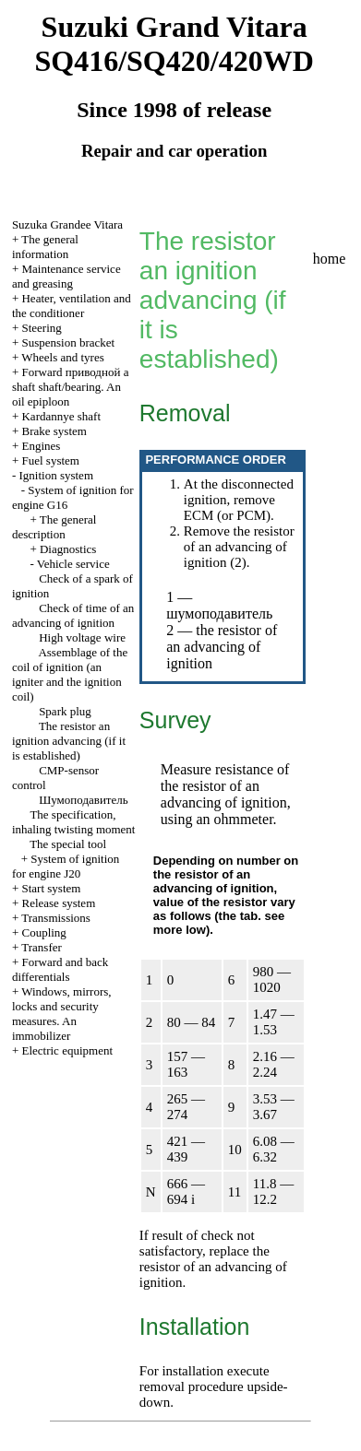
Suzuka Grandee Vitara (67, 224)
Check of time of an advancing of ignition (73, 615)
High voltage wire (82, 637)
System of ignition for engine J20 (65, 866)
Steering (41, 328)
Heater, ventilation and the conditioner (71, 305)
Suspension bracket (67, 342)
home (329, 258)
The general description (54, 527)
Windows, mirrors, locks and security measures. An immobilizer (62, 1014)
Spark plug (65, 711)
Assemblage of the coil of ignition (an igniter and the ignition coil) (69, 674)
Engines (40, 446)
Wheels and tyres (62, 357)
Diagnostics (68, 549)
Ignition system (55, 475)
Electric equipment (67, 1050)
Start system (50, 888)
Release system (58, 903)
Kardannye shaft (61, 416)
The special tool (68, 844)
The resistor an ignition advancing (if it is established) (69, 740)
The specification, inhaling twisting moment (74, 822)
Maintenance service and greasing (66, 276)
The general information (45, 246)
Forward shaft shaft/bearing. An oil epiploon (70, 386)
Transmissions (55, 918)
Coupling (43, 932)
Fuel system (49, 460)
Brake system (53, 431)
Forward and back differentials (60, 969)
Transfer (41, 947)
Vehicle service (73, 564)
